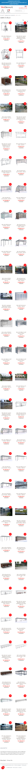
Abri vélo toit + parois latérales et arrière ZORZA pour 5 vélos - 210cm (21, 38)
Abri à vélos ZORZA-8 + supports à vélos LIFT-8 (21, 91)
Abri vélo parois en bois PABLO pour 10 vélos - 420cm (21, 225)
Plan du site (15, 767)
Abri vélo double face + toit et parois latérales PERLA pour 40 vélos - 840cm (6, 737)
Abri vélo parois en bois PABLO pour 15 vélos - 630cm (21, 548)
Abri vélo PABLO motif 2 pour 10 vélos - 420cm (6, 360)
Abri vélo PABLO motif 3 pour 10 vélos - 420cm (21, 360)
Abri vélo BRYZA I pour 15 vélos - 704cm (6, 467)
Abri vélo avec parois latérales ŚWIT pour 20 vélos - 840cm (6, 602)
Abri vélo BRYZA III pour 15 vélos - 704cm (21, 440)
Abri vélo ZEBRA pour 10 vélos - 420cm (21, 198)
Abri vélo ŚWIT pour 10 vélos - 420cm (21, 144)
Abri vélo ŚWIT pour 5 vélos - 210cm (21, 63)
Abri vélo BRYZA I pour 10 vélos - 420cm (6, 198)
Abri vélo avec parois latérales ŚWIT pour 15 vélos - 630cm (21, 414)
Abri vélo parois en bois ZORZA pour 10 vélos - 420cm (21, 279)
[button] (3, 767)
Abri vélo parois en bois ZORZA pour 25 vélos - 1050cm (6, 683)
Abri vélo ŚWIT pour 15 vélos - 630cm (21, 386)
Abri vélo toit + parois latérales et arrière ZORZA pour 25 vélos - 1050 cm (6, 657)
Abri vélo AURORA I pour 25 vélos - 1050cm (21, 629)
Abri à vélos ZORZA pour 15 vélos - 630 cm (6, 386)
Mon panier (8, 10)
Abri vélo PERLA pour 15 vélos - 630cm (21, 494)
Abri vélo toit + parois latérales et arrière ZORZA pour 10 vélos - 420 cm (21, 118)
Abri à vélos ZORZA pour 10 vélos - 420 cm (6, 117)
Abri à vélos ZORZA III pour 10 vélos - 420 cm (6, 333)
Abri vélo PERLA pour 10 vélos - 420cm (6, 225)
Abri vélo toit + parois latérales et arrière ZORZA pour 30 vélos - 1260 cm (21, 710)
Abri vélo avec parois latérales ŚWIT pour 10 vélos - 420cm (6, 171)
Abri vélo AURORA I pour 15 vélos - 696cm (6, 494)
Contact (20, 767)
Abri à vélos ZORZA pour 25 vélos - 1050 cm (21, 656)
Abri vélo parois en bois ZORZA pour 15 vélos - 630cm (6, 575)
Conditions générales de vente (8, 765)
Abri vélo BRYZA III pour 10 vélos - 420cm (21, 171)
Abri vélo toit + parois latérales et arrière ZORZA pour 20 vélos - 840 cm (21, 603)
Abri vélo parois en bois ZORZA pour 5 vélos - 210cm (6, 91)
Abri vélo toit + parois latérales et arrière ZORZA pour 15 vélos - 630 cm (6, 414)
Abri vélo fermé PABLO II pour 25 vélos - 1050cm (21, 683)
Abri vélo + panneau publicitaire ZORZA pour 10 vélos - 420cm (6, 306)
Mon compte (2, 10)
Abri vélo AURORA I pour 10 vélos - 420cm (21, 252)
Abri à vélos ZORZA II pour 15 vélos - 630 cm (6, 548)
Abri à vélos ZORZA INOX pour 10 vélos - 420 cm (6, 279)
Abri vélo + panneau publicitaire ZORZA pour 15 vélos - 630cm (21, 521)
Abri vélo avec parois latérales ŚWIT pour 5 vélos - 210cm (6, 64)
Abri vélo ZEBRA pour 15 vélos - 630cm (6, 440)
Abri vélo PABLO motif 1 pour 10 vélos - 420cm (21, 333)
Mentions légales (17, 765)
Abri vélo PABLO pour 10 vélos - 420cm (6, 252)
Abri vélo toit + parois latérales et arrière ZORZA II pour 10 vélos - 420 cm (6, 145)
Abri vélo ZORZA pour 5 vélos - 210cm (6, 37)
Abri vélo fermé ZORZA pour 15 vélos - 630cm (6, 521)
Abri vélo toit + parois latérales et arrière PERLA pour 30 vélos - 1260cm (6, 710)
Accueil (2, 15)
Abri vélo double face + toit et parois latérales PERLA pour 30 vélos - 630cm (21, 737)
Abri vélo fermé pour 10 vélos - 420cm (21, 306)
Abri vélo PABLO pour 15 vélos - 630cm (21, 467)
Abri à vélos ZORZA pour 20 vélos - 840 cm (21, 575)
